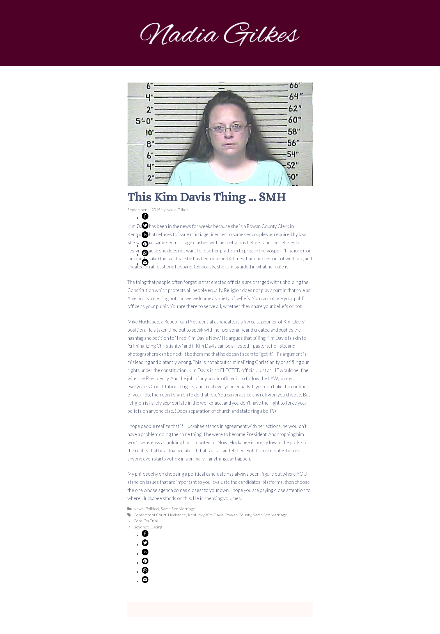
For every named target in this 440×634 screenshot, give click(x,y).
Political (152, 508)
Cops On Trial (146, 520)
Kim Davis (215, 514)
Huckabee (177, 514)
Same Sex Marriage (178, 508)
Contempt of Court (150, 514)
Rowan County (238, 514)
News (139, 508)
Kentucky (196, 514)
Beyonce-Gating (148, 526)
